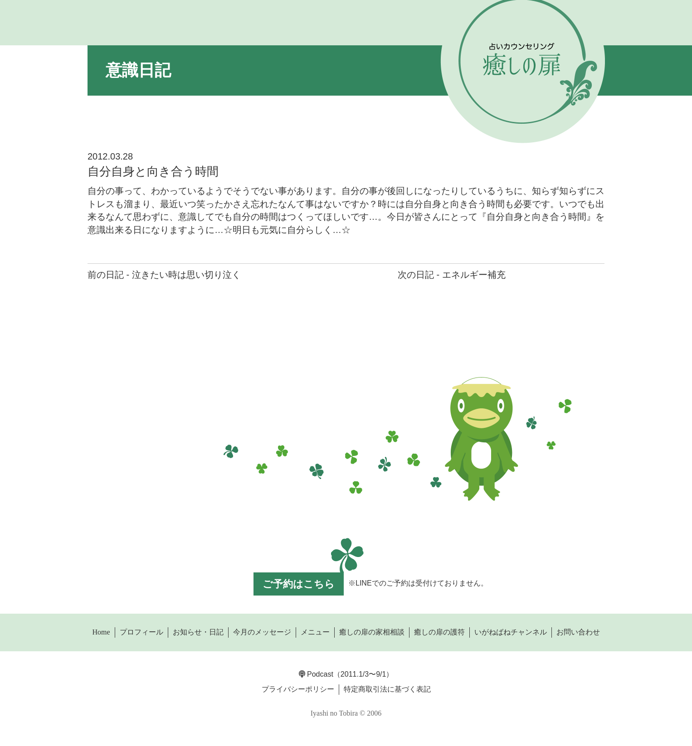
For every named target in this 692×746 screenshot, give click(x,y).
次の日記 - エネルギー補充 (452, 275)
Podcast (316, 674)
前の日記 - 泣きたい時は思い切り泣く (164, 275)
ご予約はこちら (299, 584)
